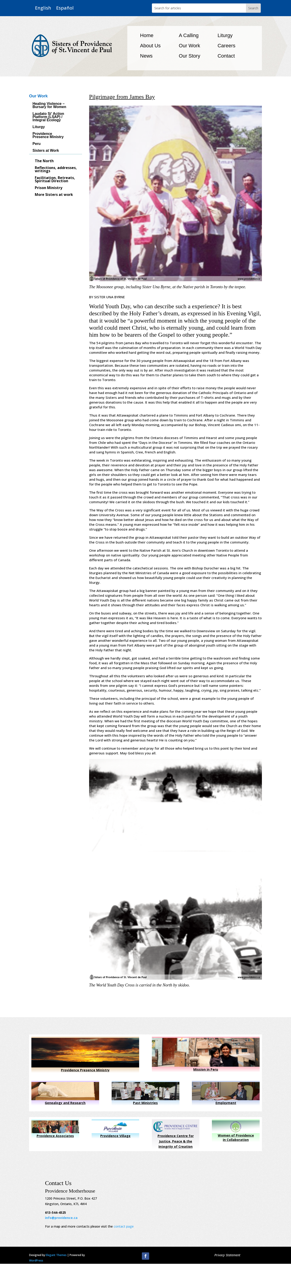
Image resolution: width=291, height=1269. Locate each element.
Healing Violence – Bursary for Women (49, 105)
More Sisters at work (54, 195)
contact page (124, 1226)
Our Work (189, 45)
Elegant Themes (56, 1255)
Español (65, 8)
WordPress (36, 1260)
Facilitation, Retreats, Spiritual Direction (55, 179)
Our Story (189, 56)
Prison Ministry (48, 188)
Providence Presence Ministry (48, 135)
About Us (150, 45)
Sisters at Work (46, 150)
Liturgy (225, 35)
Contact (226, 56)
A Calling (189, 35)
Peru (37, 144)
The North (44, 161)
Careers (226, 45)
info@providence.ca (61, 1218)
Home (146, 35)
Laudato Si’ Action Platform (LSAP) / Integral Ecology (48, 117)
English (43, 8)
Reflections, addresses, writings (56, 169)
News (146, 56)
